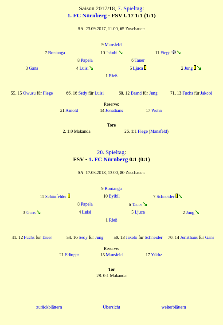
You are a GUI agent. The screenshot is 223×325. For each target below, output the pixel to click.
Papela (87, 60)
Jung (188, 68)
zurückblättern (49, 307)
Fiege (165, 52)
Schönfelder (56, 196)
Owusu (29, 93)
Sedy (82, 93)
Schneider (165, 196)
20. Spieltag (111, 152)
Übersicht (111, 307)
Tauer (139, 60)
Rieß (113, 75)
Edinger (72, 254)
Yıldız (156, 254)
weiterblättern (173, 307)
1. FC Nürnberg (86, 15)
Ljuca (138, 68)
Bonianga (56, 52)
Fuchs (188, 93)
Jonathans (114, 110)
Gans (33, 68)
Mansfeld (113, 44)
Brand (136, 93)
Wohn (156, 110)
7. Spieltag (129, 8)
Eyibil (114, 196)
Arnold (72, 110)
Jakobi (111, 52)
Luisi (84, 68)
